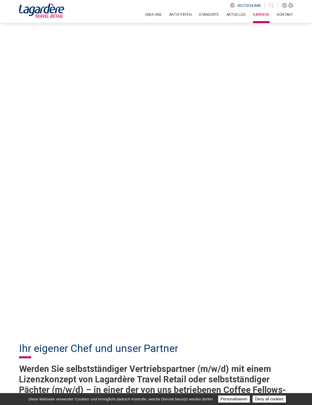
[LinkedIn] (284, 5)
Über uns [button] (153, 14)
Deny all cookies (269, 399)
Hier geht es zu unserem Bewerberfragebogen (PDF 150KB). (85, 308)
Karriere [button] (261, 14)
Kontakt (285, 14)
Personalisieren (234, 399)
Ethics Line (221, 365)
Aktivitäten (156, 348)
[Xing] (290, 5)
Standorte (209, 14)
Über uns (154, 341)
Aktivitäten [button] (180, 14)
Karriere (154, 365)
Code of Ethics (224, 359)
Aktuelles (236, 14)
